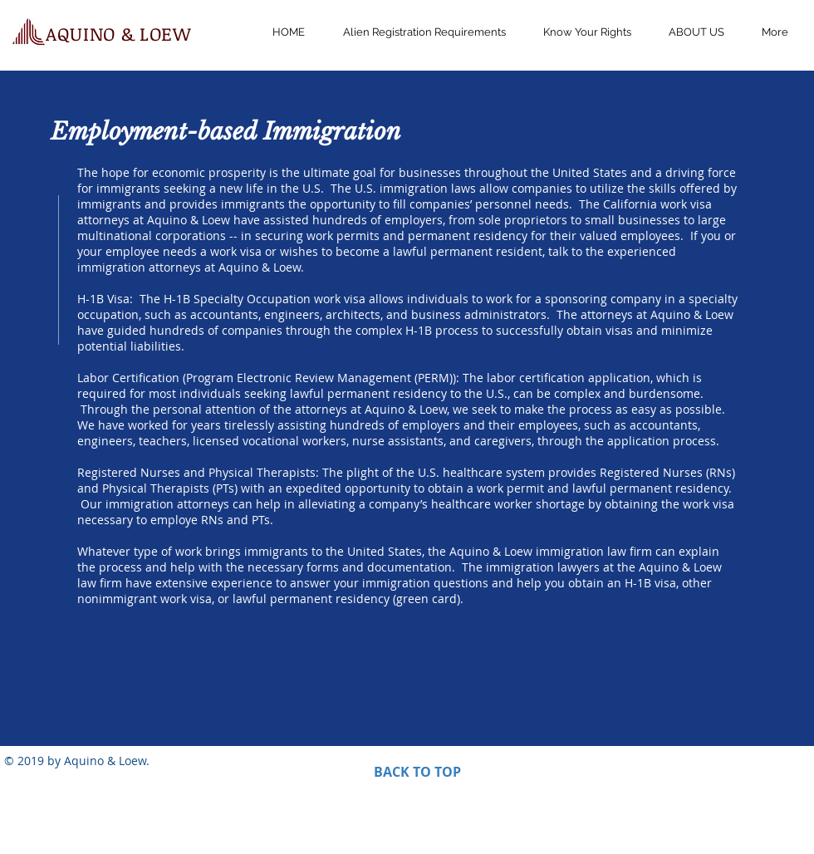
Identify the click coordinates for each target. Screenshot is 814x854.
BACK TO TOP (417, 772)
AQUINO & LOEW (118, 33)
